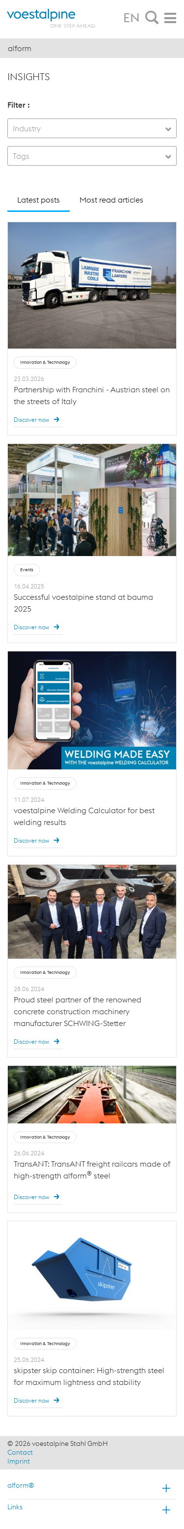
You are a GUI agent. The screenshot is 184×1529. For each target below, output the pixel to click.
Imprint (18, 1461)
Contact (20, 1452)
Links (15, 1506)
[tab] (152, 18)
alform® (20, 1485)
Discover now (38, 419)
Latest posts (38, 200)
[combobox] (92, 128)
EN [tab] (131, 18)
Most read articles (111, 200)
